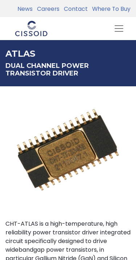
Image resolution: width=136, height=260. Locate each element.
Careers (46, 9)
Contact (74, 9)
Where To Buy (110, 9)
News (25, 9)
